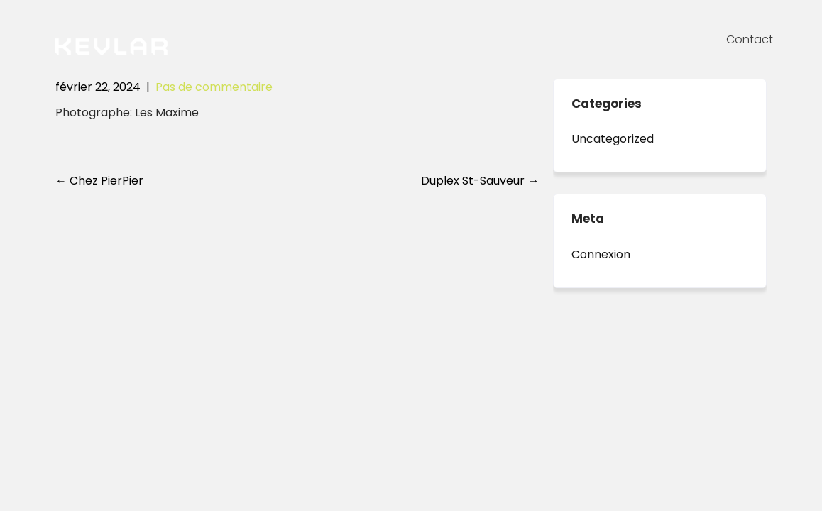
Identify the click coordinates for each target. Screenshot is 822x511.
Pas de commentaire (214, 87)
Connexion (600, 254)
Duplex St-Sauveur (480, 180)
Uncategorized (612, 139)
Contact (749, 39)
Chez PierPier (99, 180)
